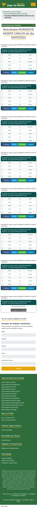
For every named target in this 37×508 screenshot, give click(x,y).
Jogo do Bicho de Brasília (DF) (10, 384)
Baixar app (4, 506)
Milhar (3, 331)
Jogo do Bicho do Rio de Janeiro (11, 400)
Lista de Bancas (6, 440)
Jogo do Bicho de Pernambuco (10, 398)
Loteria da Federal (6, 430)
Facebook (6, 72)
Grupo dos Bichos (6, 458)
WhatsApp (22, 72)
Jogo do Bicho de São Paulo (9, 407)
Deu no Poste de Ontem (8, 420)
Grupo (3, 353)
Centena (3, 339)
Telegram (30, 72)
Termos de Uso (7, 494)
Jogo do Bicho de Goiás (8, 389)
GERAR (18, 369)
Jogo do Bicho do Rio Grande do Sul (12, 405)
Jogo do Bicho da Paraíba (9, 393)
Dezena (3, 346)
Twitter (14, 72)
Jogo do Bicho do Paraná (8, 396)
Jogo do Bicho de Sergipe (9, 409)
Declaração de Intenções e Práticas (23, 494)
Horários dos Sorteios (7, 460)
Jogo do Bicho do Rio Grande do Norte (12, 403)
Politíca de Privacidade (20, 494)
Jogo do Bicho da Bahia (8, 382)
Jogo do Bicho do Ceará (8, 387)
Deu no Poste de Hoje (7, 417)
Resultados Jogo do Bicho (25, 500)
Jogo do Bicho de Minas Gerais (10, 391)
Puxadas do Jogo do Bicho (9, 463)
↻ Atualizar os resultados (18, 310)
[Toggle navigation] (33, 4)
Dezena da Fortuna (7, 360)
